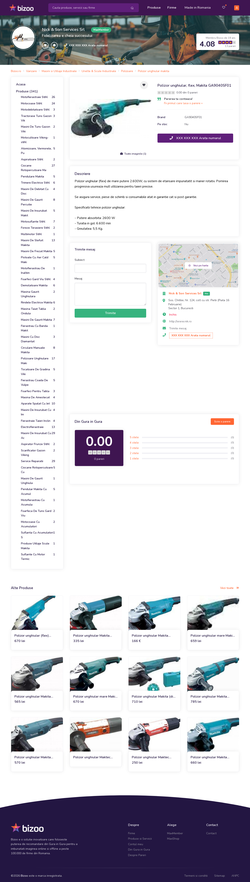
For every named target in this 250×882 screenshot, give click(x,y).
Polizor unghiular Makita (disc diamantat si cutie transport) (154, 694)
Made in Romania (198, 6)
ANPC (235, 874)
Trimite (110, 311)
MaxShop (173, 837)
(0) (232, 435)
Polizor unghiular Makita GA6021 (32, 755)
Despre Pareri (137, 853)
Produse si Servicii (140, 837)
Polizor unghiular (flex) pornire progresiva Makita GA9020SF (33, 633)
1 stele (134, 457)
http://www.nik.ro (180, 320)
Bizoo (24, 874)
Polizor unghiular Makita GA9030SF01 (209, 694)
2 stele (134, 451)
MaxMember (175, 831)
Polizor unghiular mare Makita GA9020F (95, 694)
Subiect (79, 258)
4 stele (134, 441)
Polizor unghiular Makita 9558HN (91, 633)
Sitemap (219, 874)
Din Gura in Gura (139, 848)
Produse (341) (27, 89)
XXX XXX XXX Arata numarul (88, 43)
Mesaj (78, 277)
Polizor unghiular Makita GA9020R (150, 633)
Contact (211, 831)
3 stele (134, 446)
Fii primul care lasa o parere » (183, 101)
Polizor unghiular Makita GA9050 (209, 755)
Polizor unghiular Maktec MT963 (150, 755)
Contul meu (135, 842)
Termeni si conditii (196, 874)
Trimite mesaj (177, 327)
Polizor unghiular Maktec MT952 (91, 755)
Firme (171, 6)
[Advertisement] (154, 378)
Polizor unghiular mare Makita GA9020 (213, 633)
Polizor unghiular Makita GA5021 (32, 694)
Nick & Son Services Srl (63, 27)
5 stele (134, 435)
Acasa (20, 82)
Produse (154, 6)
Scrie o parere (222, 419)
